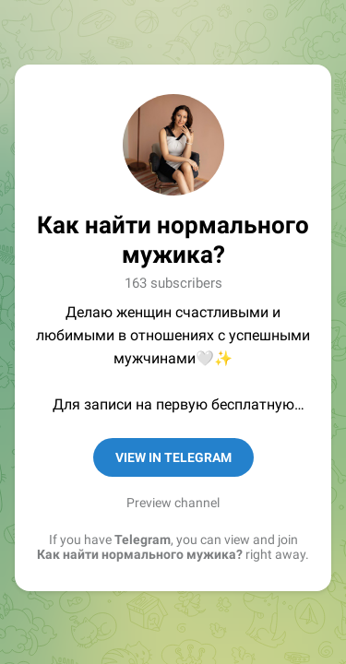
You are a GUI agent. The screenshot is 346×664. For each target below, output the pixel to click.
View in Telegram (173, 457)
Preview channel (173, 502)
